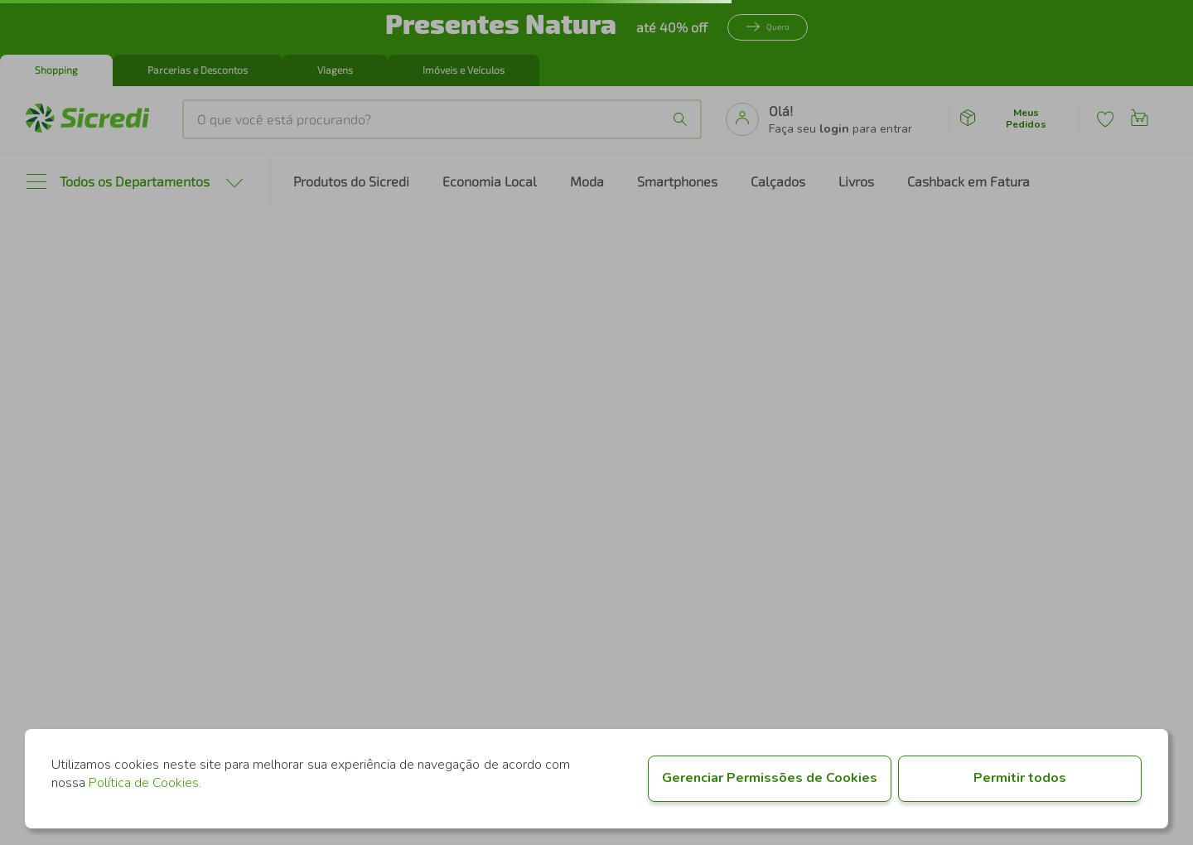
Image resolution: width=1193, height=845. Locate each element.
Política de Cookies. (145, 783)
